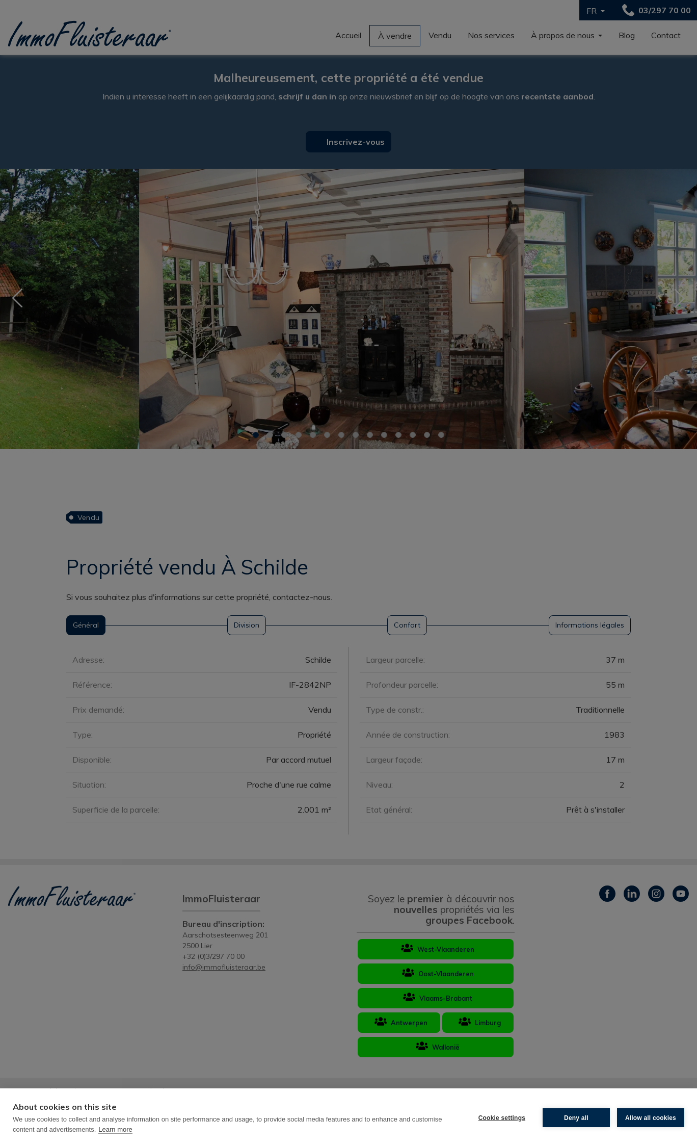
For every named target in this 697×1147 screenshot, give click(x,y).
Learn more (115, 1129)
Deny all (576, 1118)
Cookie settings (501, 1118)
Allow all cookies (650, 1118)
